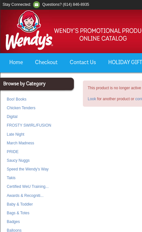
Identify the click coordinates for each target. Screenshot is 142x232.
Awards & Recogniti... (25, 195)
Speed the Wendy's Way (28, 169)
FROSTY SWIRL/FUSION (29, 125)
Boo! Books (16, 99)
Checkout (46, 63)
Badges (13, 221)
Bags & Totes (18, 213)
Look (92, 99)
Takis (11, 178)
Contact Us (83, 63)
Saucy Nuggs (18, 160)
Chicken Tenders (21, 108)
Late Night (15, 134)
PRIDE (13, 152)
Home (16, 63)
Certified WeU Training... (28, 186)
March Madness (20, 143)
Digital (12, 116)
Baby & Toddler (20, 204)
